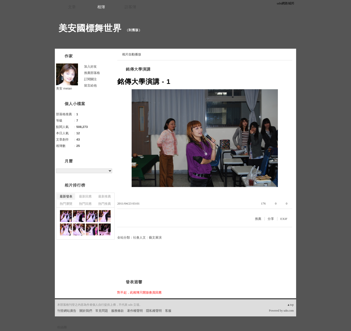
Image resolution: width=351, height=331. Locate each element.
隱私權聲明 (154, 311)
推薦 (258, 219)
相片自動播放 (131, 54)
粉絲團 (62, 327)
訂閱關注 (90, 79)
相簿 (101, 7)
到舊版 (133, 30)
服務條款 (117, 311)
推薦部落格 (92, 73)
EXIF (283, 219)
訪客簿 (130, 7)
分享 (271, 219)
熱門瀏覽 (66, 204)
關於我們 (85, 311)
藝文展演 (155, 237)
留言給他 (90, 85)
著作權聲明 (135, 311)
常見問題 (101, 311)
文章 (72, 7)
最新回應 (85, 196)
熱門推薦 (104, 204)
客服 (168, 311)
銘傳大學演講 (138, 69)
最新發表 (66, 196)
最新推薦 (104, 196)
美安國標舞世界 (90, 28)
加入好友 (90, 66)
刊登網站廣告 (66, 311)
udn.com (288, 310)
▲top (290, 304)
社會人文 (139, 237)
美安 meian (64, 88)
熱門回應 (85, 204)
